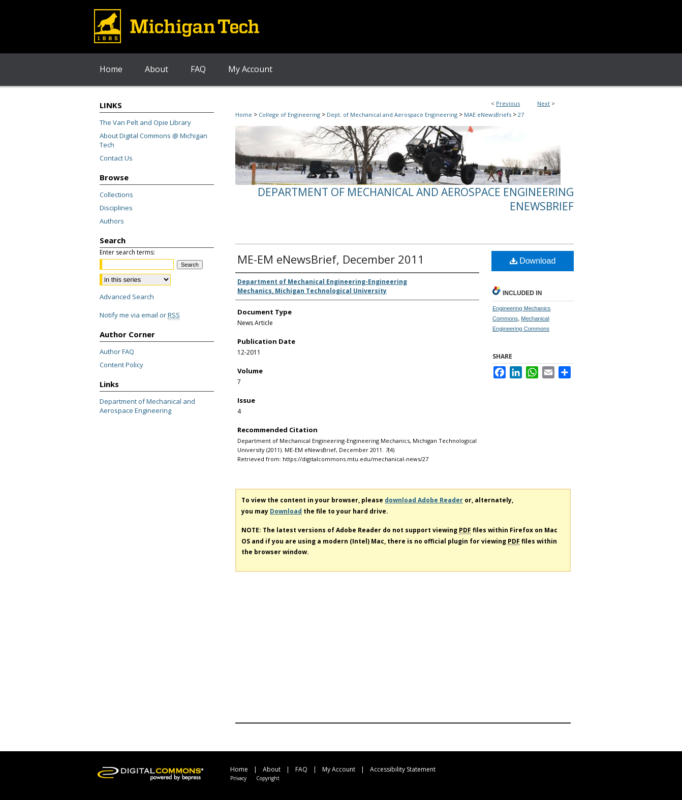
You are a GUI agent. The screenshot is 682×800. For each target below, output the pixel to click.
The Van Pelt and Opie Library (145, 122)
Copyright (268, 778)
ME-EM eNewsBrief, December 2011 (330, 259)
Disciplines (116, 207)
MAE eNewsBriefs (487, 114)
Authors (112, 221)
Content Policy (121, 364)
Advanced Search (127, 296)
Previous (508, 103)
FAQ (301, 769)
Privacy (238, 778)
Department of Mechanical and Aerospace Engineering (147, 406)
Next (543, 103)
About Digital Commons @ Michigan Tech (153, 140)
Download (533, 261)
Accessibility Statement (403, 769)
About (272, 769)
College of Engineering (289, 114)
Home (243, 114)
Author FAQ (117, 351)
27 (521, 114)
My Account (338, 769)
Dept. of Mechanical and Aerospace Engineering (392, 114)
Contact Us (116, 158)
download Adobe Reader (424, 500)
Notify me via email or (140, 314)
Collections (116, 194)
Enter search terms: (127, 252)
